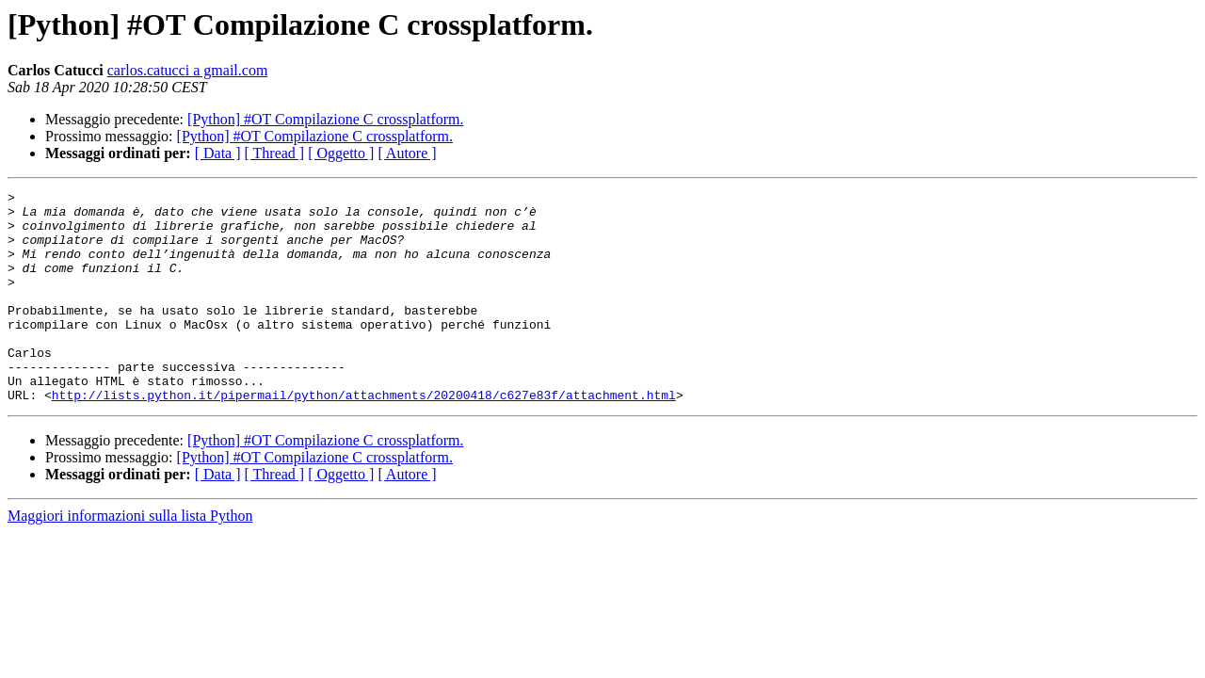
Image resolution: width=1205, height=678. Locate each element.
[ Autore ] (407, 153)
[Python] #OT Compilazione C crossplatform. (325, 119)
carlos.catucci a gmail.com (187, 70)
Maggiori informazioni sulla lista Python (130, 558)
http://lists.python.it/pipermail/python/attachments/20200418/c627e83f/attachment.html (364, 436)
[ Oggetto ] (341, 153)
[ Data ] (218, 153)
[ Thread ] (275, 153)
